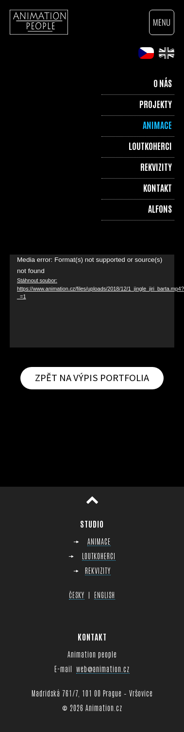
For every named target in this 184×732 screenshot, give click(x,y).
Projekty (155, 104)
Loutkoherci (150, 145)
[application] (92, 301)
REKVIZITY (98, 570)
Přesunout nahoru (92, 500)
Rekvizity (156, 166)
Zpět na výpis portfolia (92, 377)
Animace (157, 124)
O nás (162, 83)
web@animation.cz (103, 668)
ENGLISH (104, 594)
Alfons (160, 208)
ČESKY (76, 594)
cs (146, 53)
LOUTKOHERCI (99, 555)
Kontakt (157, 187)
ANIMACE (99, 541)
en (166, 53)
